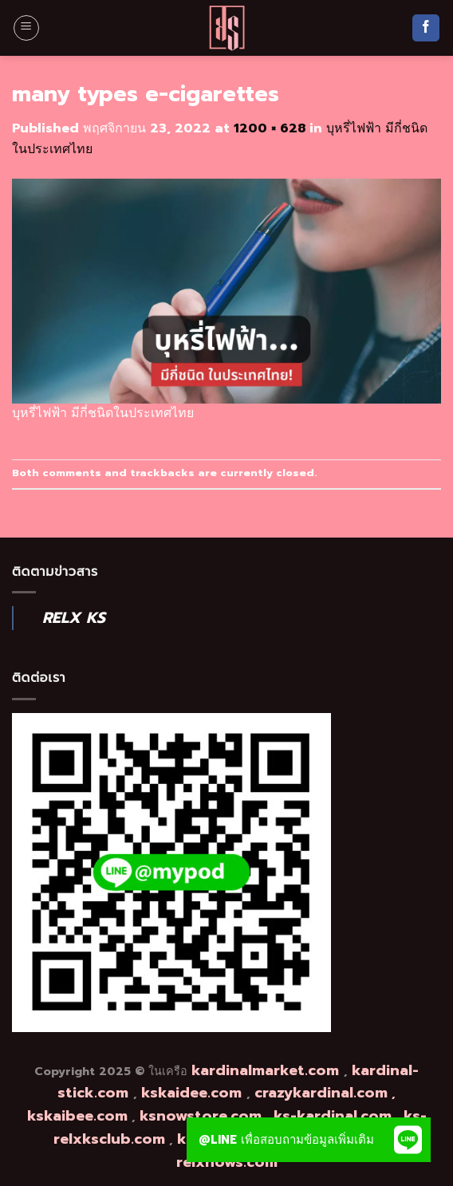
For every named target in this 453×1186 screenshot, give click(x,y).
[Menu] (26, 28)
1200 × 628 (269, 128)
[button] (408, 1139)
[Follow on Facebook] (425, 27)
